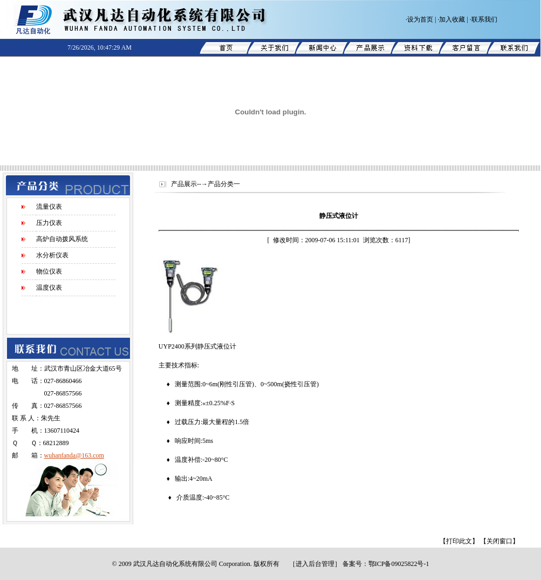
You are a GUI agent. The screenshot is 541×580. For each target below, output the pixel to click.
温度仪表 (49, 287)
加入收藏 (452, 19)
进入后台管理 (315, 564)
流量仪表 (49, 206)
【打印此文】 (459, 541)
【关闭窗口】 (499, 541)
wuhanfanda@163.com (74, 455)
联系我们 (484, 19)
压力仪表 (49, 223)
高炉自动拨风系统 (62, 239)
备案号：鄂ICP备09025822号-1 (386, 564)
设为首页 (420, 19)
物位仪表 (49, 271)
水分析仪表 (52, 255)
